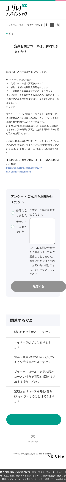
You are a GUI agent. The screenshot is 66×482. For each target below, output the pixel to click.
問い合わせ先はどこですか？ (32, 331)
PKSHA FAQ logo (56, 457)
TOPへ (33, 439)
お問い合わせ (33, 419)
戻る (11, 33)
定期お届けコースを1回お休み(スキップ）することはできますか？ (34, 396)
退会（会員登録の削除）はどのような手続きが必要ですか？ (34, 359)
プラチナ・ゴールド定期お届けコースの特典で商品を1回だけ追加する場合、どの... (34, 376)
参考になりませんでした (21, 226)
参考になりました (21, 213)
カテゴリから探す (15, 25)
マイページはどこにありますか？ (32, 345)
